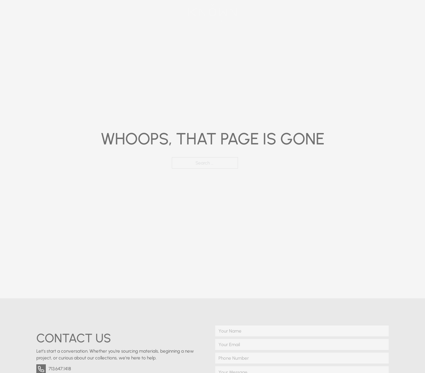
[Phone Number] (302, 358)
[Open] (415, 12)
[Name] (302, 330)
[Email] (302, 344)
